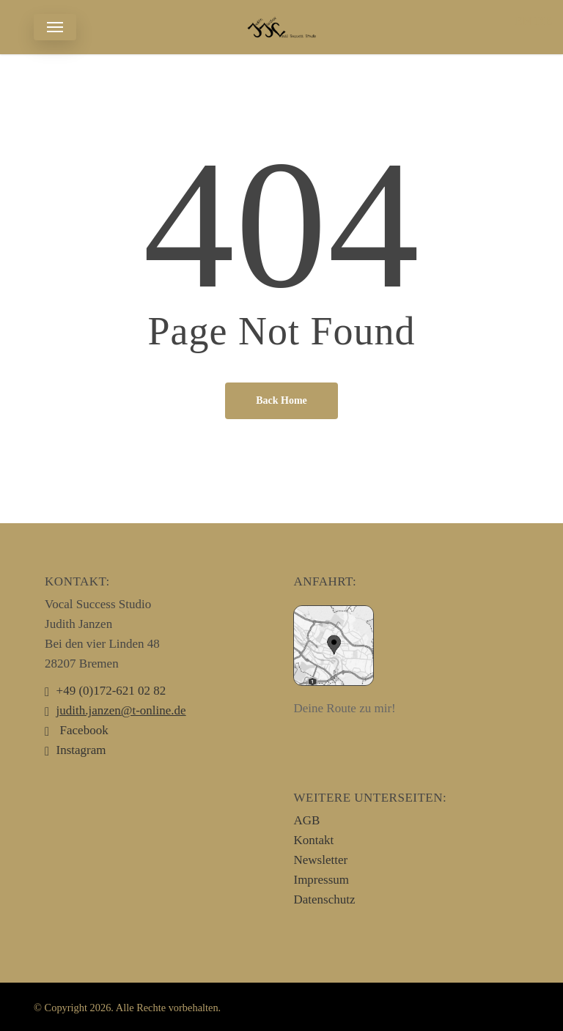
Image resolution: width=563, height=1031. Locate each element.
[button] (55, 27)
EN (523, 21)
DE (543, 21)
